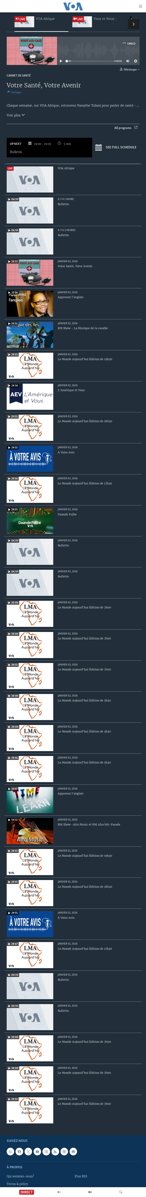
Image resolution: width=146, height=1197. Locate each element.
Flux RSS (81, 1176)
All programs (126, 128)
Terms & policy (17, 1184)
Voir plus (16, 114)
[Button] (14, 93)
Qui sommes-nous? (20, 1176)
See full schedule (115, 147)
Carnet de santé (19, 75)
